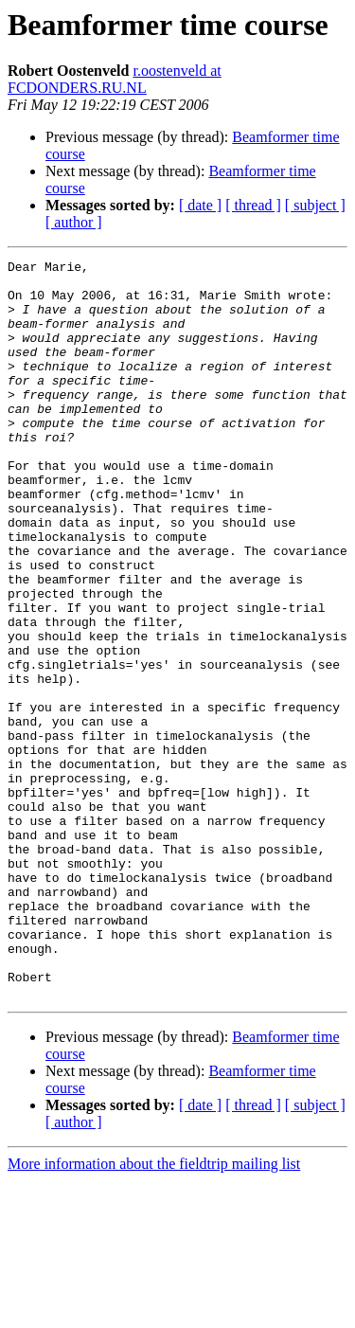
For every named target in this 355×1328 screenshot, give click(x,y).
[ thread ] (253, 205)
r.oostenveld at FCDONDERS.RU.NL (115, 79)
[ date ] (200, 205)
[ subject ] (315, 205)
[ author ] (73, 222)
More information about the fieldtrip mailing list (154, 1311)
